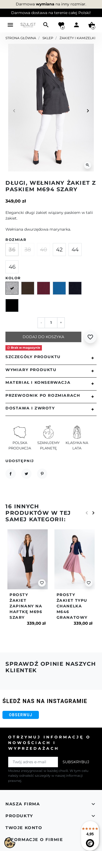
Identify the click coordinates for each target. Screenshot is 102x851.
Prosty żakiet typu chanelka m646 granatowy (72, 606)
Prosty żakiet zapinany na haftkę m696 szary (26, 606)
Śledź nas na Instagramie (44, 701)
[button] (46, 25)
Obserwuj (20, 715)
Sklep (47, 38)
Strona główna (20, 38)
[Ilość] (51, 322)
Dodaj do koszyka (43, 336)
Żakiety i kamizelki (77, 38)
